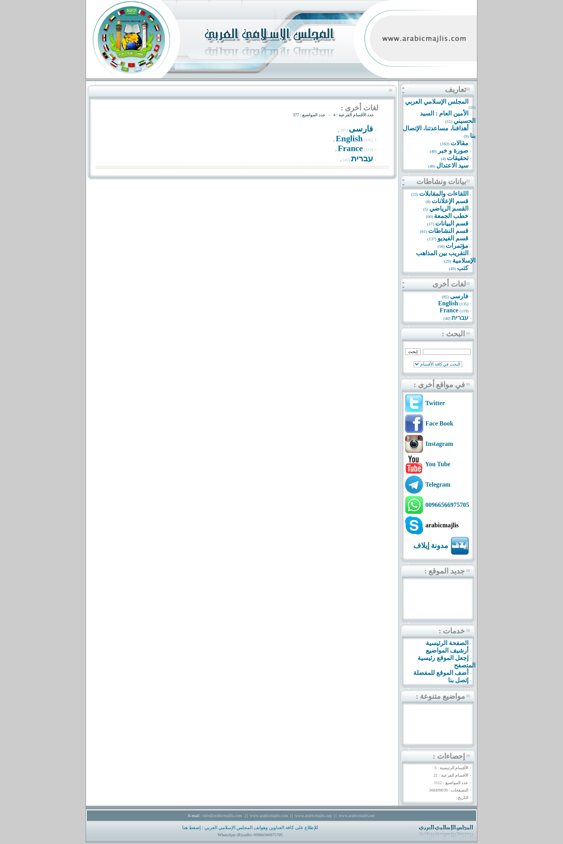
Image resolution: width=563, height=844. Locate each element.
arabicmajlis (442, 525)
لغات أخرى (449, 284)
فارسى (459, 296)
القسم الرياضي (448, 208)
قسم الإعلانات (450, 201)
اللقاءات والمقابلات (443, 193)
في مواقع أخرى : (439, 385)
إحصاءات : (449, 756)
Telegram (437, 484)
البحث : (453, 334)
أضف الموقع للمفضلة (440, 672)
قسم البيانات (451, 223)
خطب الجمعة (451, 216)
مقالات (459, 143)
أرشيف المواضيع (447, 650)
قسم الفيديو (452, 238)
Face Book (439, 423)
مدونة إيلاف (430, 545)
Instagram (439, 443)
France (448, 310)
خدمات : (452, 631)
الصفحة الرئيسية (447, 643)
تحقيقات (457, 158)
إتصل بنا (458, 680)
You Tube (437, 464)
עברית (460, 317)
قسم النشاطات (448, 230)
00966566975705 (447, 504)
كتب (462, 268)
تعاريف (455, 89)
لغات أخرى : (359, 108)
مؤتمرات (457, 245)
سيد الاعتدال (452, 165)
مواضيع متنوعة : (440, 696)
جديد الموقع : (444, 571)
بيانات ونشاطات (441, 181)
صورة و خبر (453, 150)
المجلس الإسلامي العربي (436, 101)
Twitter (435, 403)
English (448, 303)
